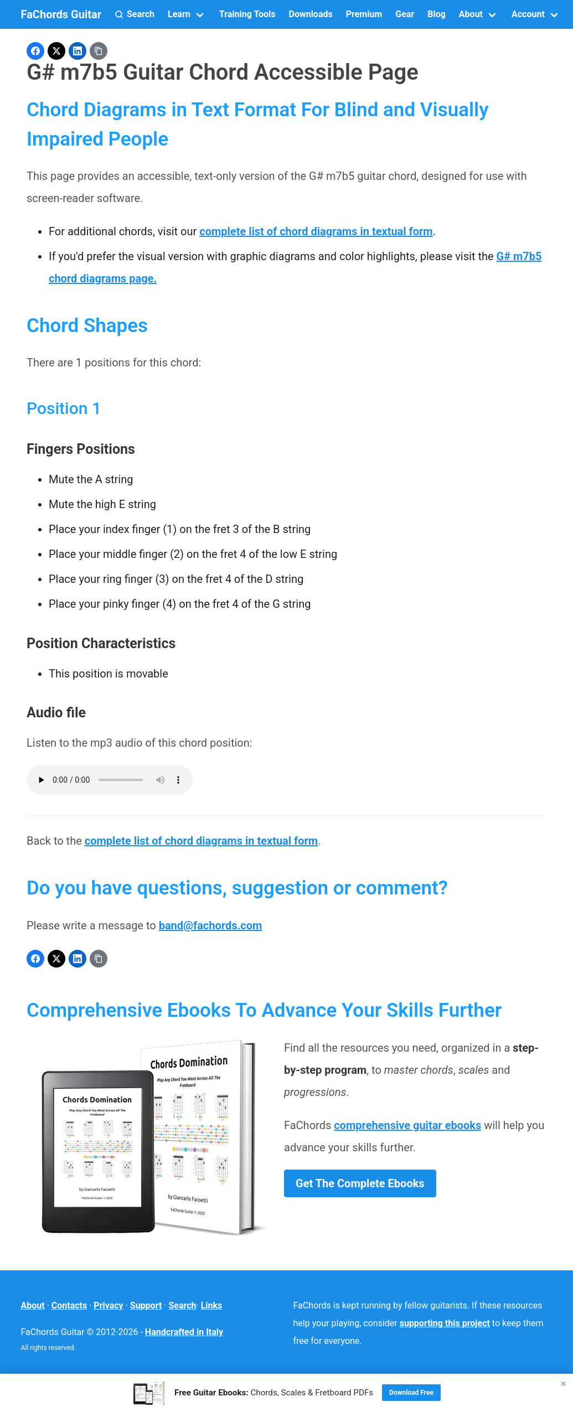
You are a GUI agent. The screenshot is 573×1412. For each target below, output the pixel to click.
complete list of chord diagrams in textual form (315, 231)
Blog (436, 14)
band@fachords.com (210, 925)
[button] (134, 14)
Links (212, 1305)
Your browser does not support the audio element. (110, 780)
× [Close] (563, 1383)
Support (146, 1305)
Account (528, 14)
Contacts (69, 1305)
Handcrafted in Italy (184, 1332)
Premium (364, 14)
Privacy (108, 1305)
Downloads (310, 14)
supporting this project (445, 1323)
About (471, 14)
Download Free (411, 1393)
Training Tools (247, 14)
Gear (404, 14)
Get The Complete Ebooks (360, 1183)
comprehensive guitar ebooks (407, 1125)
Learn (179, 14)
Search (182, 1305)
